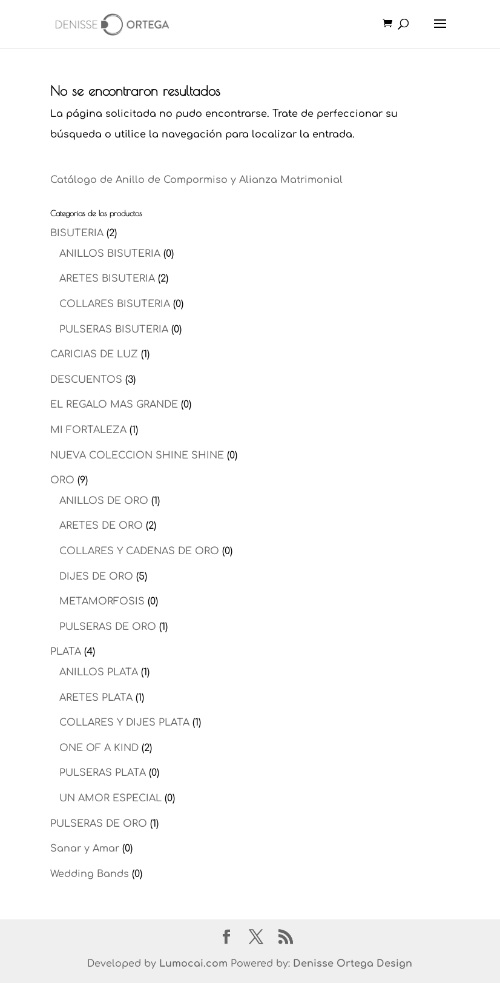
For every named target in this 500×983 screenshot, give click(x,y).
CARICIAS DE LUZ (94, 354)
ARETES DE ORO (101, 525)
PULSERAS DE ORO (107, 626)
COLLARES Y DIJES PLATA (124, 722)
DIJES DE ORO (96, 576)
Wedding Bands (89, 874)
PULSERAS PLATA (102, 772)
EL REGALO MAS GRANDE (114, 404)
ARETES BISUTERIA (107, 278)
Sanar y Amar (84, 848)
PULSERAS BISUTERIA (113, 329)
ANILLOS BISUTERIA (109, 253)
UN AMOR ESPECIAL (110, 798)
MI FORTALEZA (88, 430)
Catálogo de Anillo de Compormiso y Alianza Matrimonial (196, 179)
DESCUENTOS (86, 379)
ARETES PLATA (96, 697)
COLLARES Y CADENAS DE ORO (139, 551)
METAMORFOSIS (102, 601)
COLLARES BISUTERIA (114, 304)
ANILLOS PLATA (98, 672)
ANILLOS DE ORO (103, 500)
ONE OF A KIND (99, 748)
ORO (62, 480)
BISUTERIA (77, 233)
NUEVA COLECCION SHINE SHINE (137, 455)
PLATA (65, 651)
